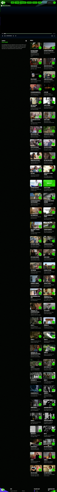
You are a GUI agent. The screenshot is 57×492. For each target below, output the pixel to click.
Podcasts (35, 2)
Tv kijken (17, 2)
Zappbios (29, 2)
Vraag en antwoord (13, 490)
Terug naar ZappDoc (7, 5)
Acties (39, 2)
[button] (3, 36)
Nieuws (23, 490)
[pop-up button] (52, 36)
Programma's (23, 2)
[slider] (28, 33)
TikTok (36, 491)
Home (12, 2)
